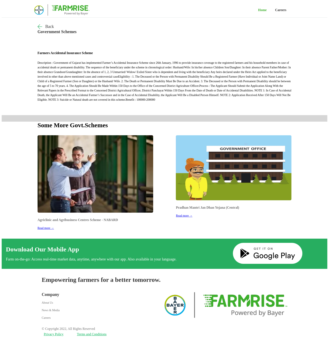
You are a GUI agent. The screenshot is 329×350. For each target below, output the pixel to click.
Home (262, 10)
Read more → (46, 228)
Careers (280, 10)
